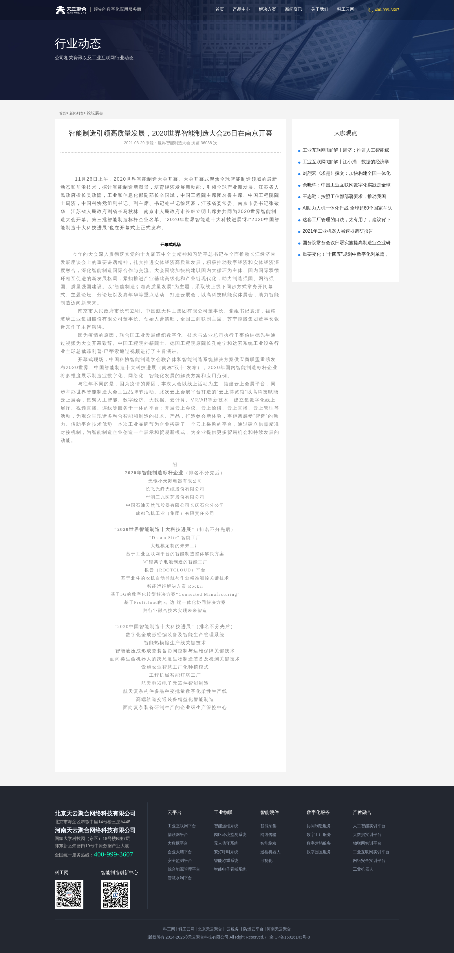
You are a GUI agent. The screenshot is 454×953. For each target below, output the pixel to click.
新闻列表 (76, 113)
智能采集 (268, 826)
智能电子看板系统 (230, 869)
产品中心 (241, 9)
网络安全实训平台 (369, 860)
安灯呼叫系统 (226, 852)
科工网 (169, 929)
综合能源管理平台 (184, 869)
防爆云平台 (253, 929)
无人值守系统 (226, 843)
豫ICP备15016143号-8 (289, 937)
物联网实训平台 (367, 843)
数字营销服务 (319, 843)
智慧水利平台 (180, 878)
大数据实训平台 (367, 834)
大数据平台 (178, 843)
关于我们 (319, 9)
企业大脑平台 (180, 852)
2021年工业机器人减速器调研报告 (338, 231)
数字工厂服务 (319, 834)
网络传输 (268, 834)
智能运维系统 (226, 826)
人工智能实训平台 (369, 826)
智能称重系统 (226, 860)
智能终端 (268, 843)
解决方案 (267, 9)
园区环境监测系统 (230, 834)
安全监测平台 (180, 860)
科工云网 (345, 9)
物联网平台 (178, 834)
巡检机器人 (270, 852)
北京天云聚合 (210, 929)
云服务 (232, 929)
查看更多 (345, 270)
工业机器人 (363, 869)
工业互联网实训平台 (371, 852)
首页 (219, 9)
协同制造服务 (319, 826)
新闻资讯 (293, 9)
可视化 (266, 860)
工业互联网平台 (182, 826)
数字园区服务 (319, 852)
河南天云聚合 (279, 929)
